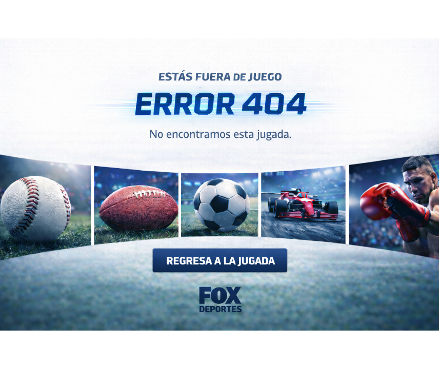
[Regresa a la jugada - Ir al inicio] (219, 277)
